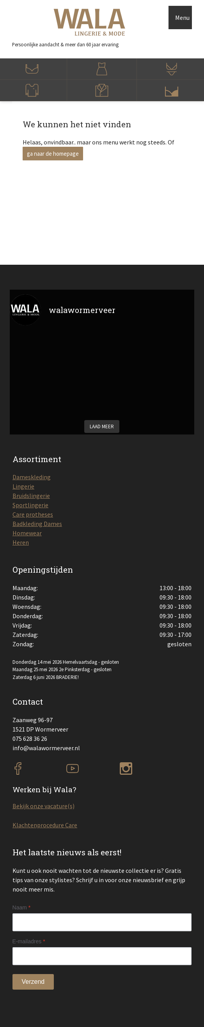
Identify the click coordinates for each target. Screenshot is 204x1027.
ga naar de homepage (53, 153)
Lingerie (23, 486)
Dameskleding (31, 477)
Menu (182, 17)
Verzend (33, 981)
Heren (20, 542)
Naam (21, 907)
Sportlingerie (30, 505)
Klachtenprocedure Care (44, 825)
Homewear (27, 533)
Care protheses (32, 514)
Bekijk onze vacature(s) (43, 806)
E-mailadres (28, 941)
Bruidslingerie (31, 495)
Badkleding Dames (37, 524)
